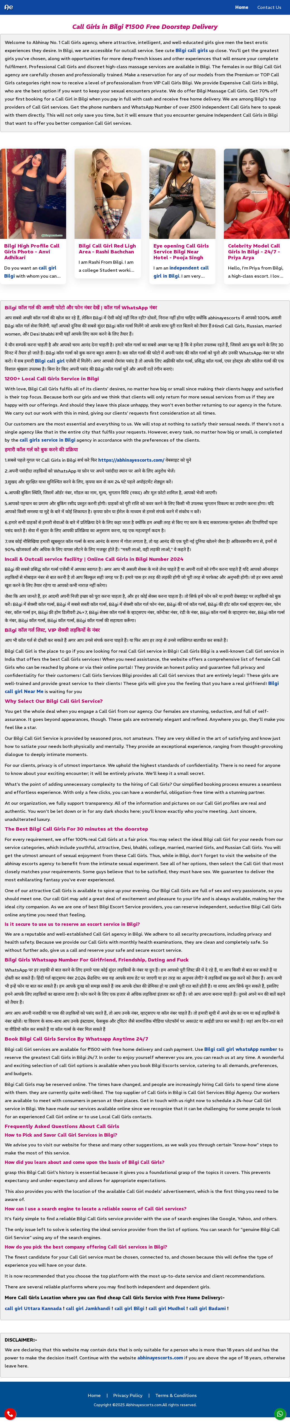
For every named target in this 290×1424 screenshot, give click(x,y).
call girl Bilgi (129, 1308)
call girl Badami (207, 1308)
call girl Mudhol (166, 1308)
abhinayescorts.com (160, 1358)
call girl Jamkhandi (88, 1308)
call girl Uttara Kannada (33, 1308)
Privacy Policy (128, 1395)
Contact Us (269, 7)
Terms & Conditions (176, 1395)
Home (241, 7)
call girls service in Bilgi (47, 440)
